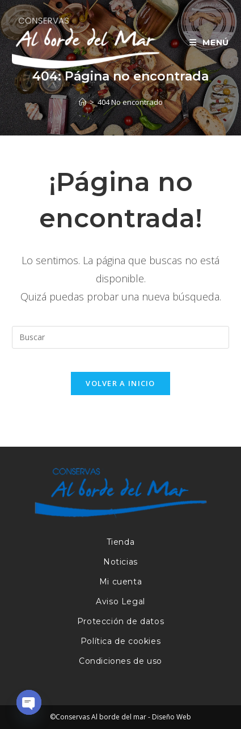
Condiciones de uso (120, 661)
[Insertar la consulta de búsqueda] (120, 337)
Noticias (120, 562)
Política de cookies (120, 641)
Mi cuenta (120, 582)
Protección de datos (120, 621)
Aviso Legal (120, 601)
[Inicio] (82, 102)
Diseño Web (171, 717)
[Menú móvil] (205, 42)
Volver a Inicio (120, 383)
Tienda (121, 542)
